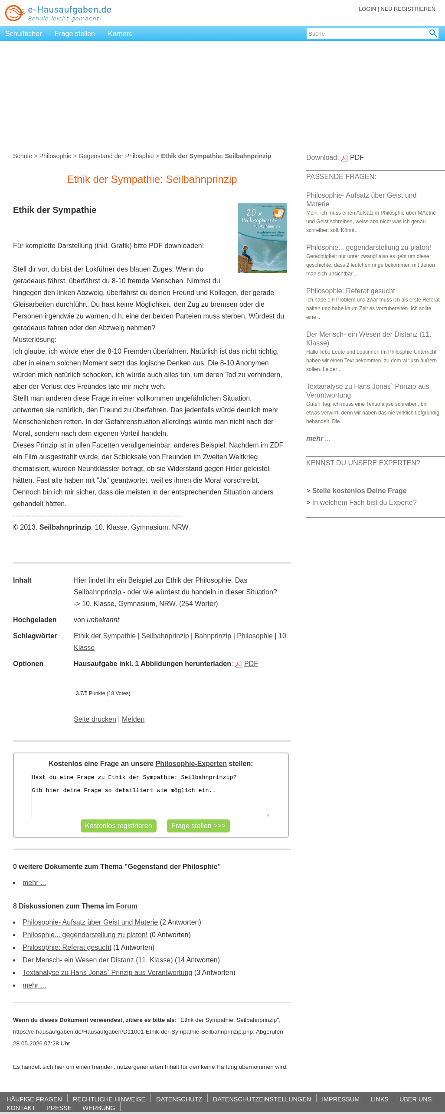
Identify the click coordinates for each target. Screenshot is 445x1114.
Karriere (120, 33)
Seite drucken (95, 719)
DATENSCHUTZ (179, 1099)
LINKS (379, 1099)
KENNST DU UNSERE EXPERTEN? (363, 463)
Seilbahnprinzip (165, 636)
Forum (126, 906)
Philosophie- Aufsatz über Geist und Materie (90, 922)
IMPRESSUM (341, 1099)
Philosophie (55, 156)
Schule (22, 156)
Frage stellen (75, 33)
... (318, 438)
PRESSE (59, 1107)
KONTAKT (21, 1107)
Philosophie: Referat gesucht (67, 947)
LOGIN (367, 9)
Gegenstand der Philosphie (116, 156)
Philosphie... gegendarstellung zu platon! (85, 934)
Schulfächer (23, 33)
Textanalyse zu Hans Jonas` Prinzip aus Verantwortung (107, 972)
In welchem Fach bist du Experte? (364, 502)
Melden (133, 719)
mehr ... (34, 882)
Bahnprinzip (213, 636)
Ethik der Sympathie (105, 636)
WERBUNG (98, 1107)
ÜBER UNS (415, 1099)
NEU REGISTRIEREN (407, 9)
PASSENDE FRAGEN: (341, 176)
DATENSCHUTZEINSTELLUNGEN (262, 1099)
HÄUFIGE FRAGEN (34, 1099)
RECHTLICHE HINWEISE (109, 1099)
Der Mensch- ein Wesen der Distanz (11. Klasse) (98, 960)
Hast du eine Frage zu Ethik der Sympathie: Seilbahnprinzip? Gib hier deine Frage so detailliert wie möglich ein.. (151, 795)
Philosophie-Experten (191, 763)
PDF (246, 663)
